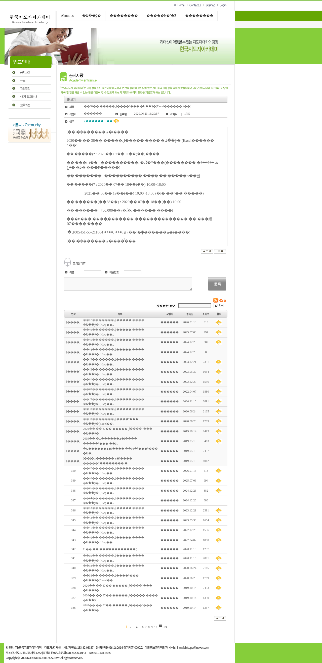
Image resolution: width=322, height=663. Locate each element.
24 (165, 627)
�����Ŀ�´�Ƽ (161, 16)
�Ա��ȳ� (91, 16)
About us (67, 16)
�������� (124, 16)
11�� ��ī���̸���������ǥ (110, 549)
